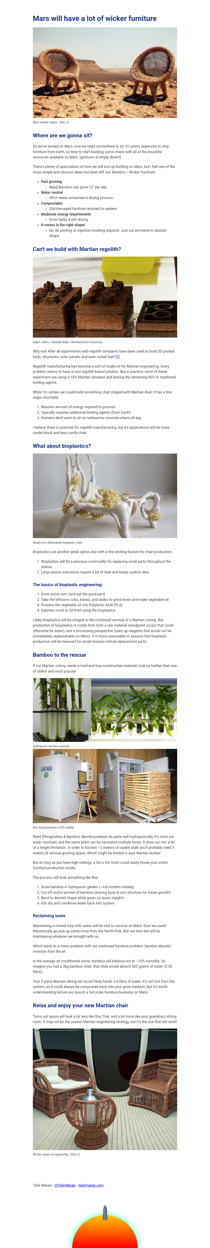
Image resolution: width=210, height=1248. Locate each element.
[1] (117, 357)
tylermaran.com (91, 1185)
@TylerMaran (65, 1185)
